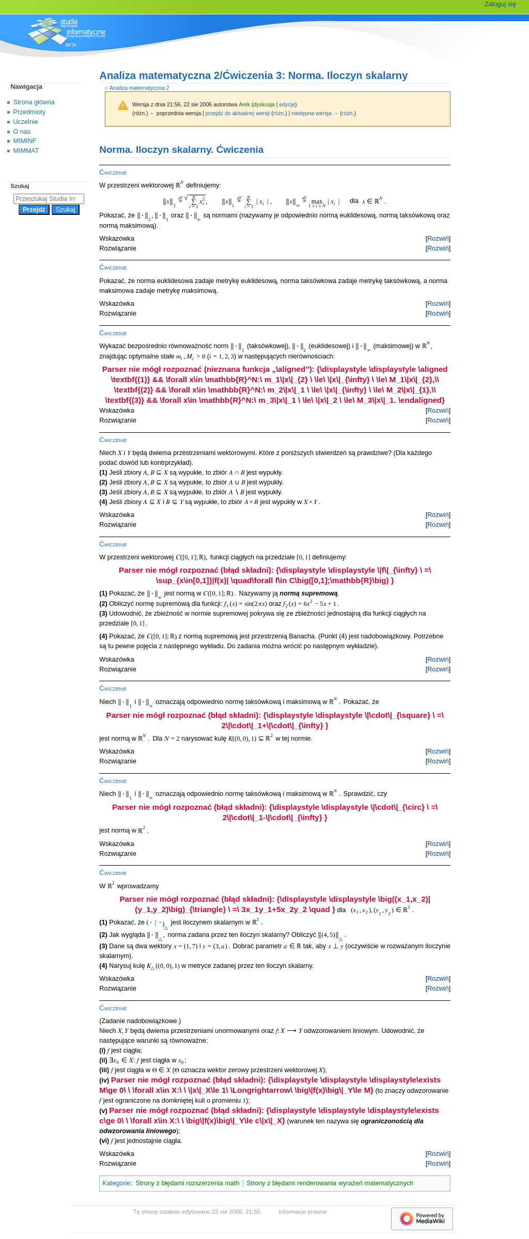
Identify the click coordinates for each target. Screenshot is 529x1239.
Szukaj (19, 186)
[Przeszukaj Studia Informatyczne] (48, 199)
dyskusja (263, 104)
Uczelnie (25, 122)
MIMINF (25, 141)
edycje (287, 104)
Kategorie (116, 1183)
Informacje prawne (303, 1212)
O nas (21, 131)
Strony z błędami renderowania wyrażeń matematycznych (329, 1183)
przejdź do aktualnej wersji (238, 113)
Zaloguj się (500, 4)
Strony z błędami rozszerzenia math (188, 1183)
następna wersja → (315, 113)
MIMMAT (26, 150)
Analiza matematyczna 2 (139, 88)
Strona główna (34, 102)
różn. (279, 113)
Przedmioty (29, 112)
